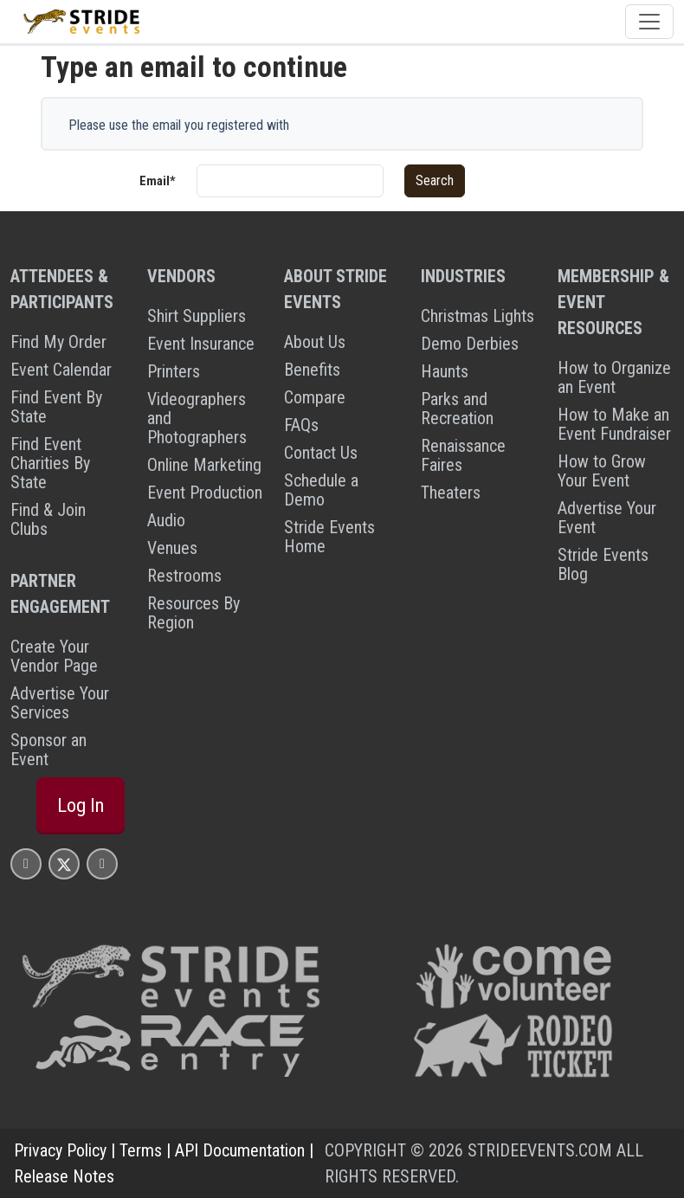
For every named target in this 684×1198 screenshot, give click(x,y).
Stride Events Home (329, 537)
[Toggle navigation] (649, 21)
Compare (314, 397)
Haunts (444, 371)
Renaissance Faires (463, 455)
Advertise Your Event (607, 518)
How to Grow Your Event (602, 471)
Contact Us (321, 452)
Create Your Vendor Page (54, 656)
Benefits (312, 369)
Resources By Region (193, 613)
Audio (166, 520)
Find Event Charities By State (50, 463)
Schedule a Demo (321, 490)
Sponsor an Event (48, 750)
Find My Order (58, 342)
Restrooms (184, 575)
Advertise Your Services (59, 703)
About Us (314, 342)
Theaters (451, 492)
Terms (140, 1150)
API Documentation (240, 1150)
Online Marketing (204, 464)
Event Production (204, 492)
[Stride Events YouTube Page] (102, 863)
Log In (80, 805)
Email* (157, 181)
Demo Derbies (470, 343)
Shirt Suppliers (196, 316)
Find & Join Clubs (48, 519)
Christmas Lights (477, 316)
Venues (172, 548)
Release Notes (64, 1176)
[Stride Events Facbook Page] (26, 863)
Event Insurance (201, 343)
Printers (173, 371)
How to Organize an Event (614, 377)
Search (435, 180)
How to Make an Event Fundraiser (614, 424)
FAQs (301, 425)
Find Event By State (56, 407)
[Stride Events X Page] (64, 863)
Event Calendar (61, 369)
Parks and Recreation (457, 408)
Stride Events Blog (603, 564)
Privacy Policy (60, 1150)
